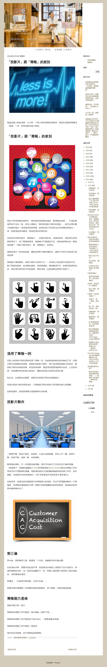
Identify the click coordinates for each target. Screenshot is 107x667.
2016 (88, 173)
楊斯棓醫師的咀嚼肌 (20, 637)
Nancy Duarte (54, 468)
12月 (90, 182)
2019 (88, 163)
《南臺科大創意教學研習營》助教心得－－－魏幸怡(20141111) (93, 346)
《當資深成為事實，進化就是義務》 (93, 278)
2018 (88, 166)
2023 (88, 150)
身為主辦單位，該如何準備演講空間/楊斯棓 (93, 239)
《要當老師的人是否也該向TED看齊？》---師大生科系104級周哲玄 (93, 248)
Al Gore (34, 468)
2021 (88, 157)
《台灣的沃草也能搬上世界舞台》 (93, 268)
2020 (88, 160)
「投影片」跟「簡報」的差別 (93, 301)
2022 (88, 154)
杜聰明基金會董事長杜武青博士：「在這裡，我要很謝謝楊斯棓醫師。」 (92, 86)
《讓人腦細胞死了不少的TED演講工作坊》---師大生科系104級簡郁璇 (93, 203)
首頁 (92, 412)
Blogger (57, 663)
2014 (88, 179)
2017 (88, 170)
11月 (90, 185)
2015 (88, 176)
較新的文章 (12, 649)
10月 (90, 386)
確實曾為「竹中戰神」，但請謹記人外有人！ (92, 106)
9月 (89, 389)
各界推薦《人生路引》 (64, 50)
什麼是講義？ (92, 273)
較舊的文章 (72, 649)
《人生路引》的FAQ (42, 50)
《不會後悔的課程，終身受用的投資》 (93, 324)
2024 (88, 147)
